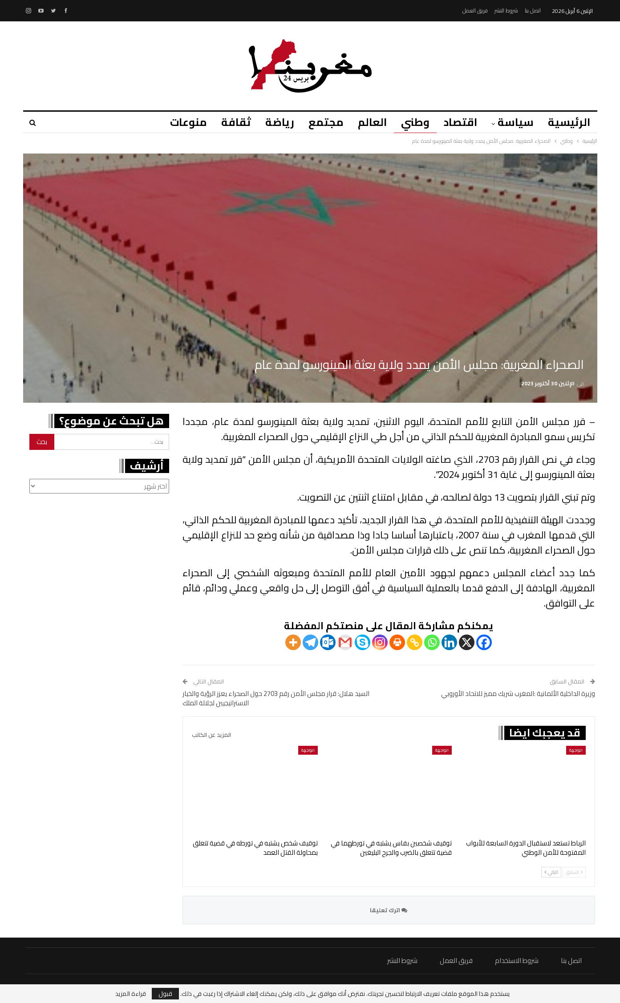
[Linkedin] (449, 642)
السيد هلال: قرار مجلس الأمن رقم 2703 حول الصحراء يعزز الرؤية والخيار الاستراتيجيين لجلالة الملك (275, 698)
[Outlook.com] (328, 642)
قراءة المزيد (130, 994)
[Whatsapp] (432, 642)
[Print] (397, 642)
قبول (165, 993)
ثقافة (227, 122)
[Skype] (362, 642)
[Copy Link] (414, 642)
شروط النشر (506, 10)
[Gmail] (345, 642)
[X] (466, 642)
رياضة (271, 122)
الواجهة (576, 750)
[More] (293, 642)
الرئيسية (569, 122)
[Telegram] (310, 642)
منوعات (177, 122)
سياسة (514, 122)
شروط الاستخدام (517, 960)
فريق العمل (475, 10)
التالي (551, 872)
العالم (367, 122)
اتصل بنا (533, 10)
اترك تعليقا (388, 910)
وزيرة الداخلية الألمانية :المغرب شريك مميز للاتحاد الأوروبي (518, 693)
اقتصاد (457, 122)
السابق (574, 872)
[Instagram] (380, 642)
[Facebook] (484, 642)
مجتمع (319, 122)
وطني (411, 122)
